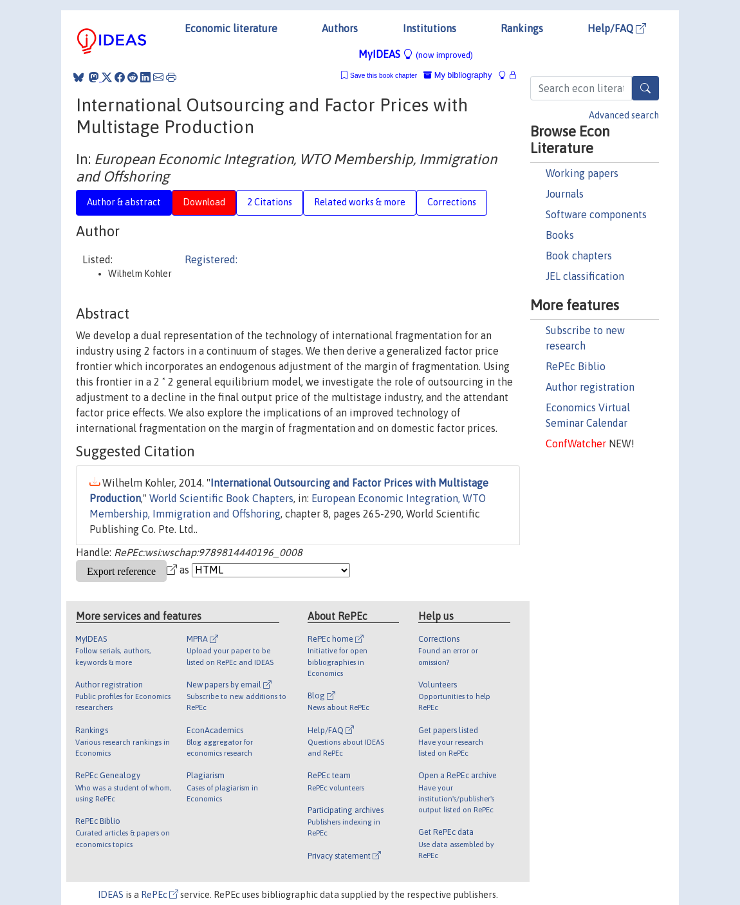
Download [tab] (204, 202)
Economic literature (231, 28)
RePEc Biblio (576, 366)
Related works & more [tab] (359, 202)
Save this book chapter (383, 75)
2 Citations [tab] (269, 202)
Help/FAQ (616, 28)
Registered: (211, 259)
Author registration (590, 387)
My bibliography (457, 75)
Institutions (429, 28)
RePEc (159, 895)
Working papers (582, 173)
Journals (565, 194)
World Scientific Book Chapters (221, 498)
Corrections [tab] (451, 202)
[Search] (645, 88)
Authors (340, 28)
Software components (596, 214)
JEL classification (585, 276)
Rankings (522, 28)
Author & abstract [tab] (124, 202)
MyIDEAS (415, 54)
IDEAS (111, 895)
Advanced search (624, 115)
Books (560, 235)
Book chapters (579, 255)
